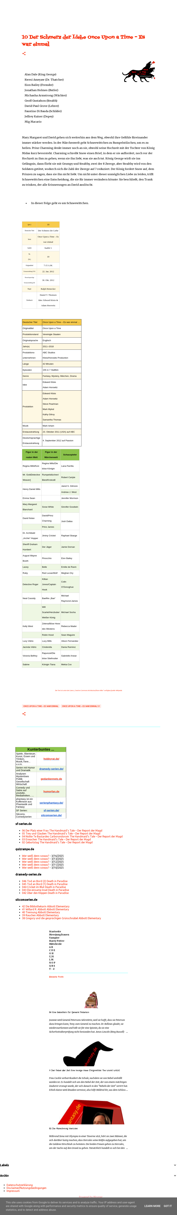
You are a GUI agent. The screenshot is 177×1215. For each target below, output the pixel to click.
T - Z (52, 968)
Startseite (55, 931)
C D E (52, 950)
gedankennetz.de (51, 778)
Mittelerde (55, 943)
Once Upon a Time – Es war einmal (40, 706)
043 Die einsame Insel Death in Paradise (45, 889)
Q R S (52, 965)
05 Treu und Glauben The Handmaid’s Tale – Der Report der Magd (61, 833)
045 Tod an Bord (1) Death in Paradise (44, 884)
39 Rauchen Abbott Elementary (40, 915)
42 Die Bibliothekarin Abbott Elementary (45, 906)
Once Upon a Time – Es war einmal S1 (81, 706)
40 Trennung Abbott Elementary (41, 912)
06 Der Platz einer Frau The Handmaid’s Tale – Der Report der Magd (62, 830)
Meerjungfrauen (59, 934)
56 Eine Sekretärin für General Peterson (69, 1012)
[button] (24, 54)
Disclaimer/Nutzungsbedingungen (26, 1187)
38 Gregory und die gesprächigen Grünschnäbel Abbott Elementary (61, 918)
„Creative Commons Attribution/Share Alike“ (89, 690)
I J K (51, 956)
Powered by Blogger (88, 1196)
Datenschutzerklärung (20, 1184)
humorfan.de (51, 791)
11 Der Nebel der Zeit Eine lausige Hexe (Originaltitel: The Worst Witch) (84, 1070)
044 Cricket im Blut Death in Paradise (44, 887)
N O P (52, 962)
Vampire (54, 937)
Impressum (13, 1190)
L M (51, 959)
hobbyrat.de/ (51, 758)
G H (51, 953)
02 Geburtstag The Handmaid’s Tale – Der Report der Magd (57, 842)
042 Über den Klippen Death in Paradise (45, 892)
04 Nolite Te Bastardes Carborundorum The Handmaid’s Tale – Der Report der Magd (72, 836)
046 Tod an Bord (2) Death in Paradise (44, 881)
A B (51, 947)
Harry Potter (56, 940)
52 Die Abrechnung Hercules (63, 1128)
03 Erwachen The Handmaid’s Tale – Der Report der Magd (56, 839)
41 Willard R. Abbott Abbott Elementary (45, 909)
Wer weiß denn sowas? (35, 855)
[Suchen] (14, 4)
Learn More (152, 1206)
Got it (168, 1206)
